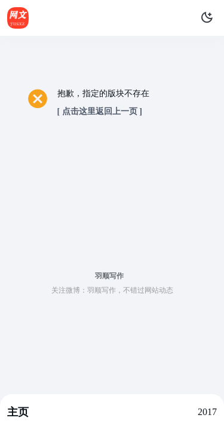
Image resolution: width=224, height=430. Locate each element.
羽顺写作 (109, 276)
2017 (207, 412)
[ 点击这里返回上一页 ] (99, 111)
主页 (18, 412)
